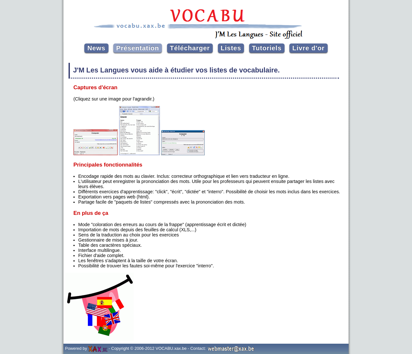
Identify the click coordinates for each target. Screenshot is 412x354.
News (96, 48)
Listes (231, 48)
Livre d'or (308, 48)
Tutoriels (267, 48)
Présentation (137, 48)
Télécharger (190, 48)
